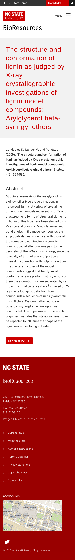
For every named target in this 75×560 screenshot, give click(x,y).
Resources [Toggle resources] (54, 3)
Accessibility (15, 480)
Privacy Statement (19, 464)
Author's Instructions (20, 448)
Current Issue (16, 432)
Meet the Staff (16, 440)
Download (19, 340)
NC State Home (17, 2)
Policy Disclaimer (18, 456)
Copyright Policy (18, 472)
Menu (64, 15)
